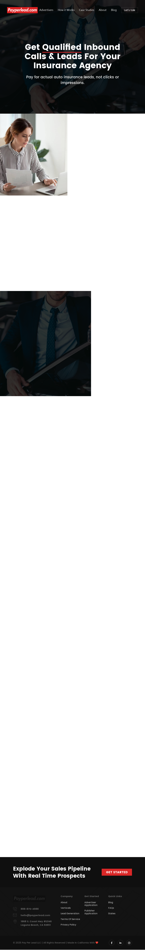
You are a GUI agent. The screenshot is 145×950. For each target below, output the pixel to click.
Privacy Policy (68, 924)
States (111, 913)
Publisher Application (90, 912)
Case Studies (89, 10)
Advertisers (52, 10)
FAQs (111, 908)
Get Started (117, 872)
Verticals (66, 908)
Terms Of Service (70, 919)
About (104, 10)
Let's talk (130, 10)
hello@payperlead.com (35, 915)
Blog (115, 10)
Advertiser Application (90, 904)
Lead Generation (70, 913)
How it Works (70, 10)
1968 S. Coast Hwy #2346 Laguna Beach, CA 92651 (36, 923)
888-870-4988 (30, 909)
